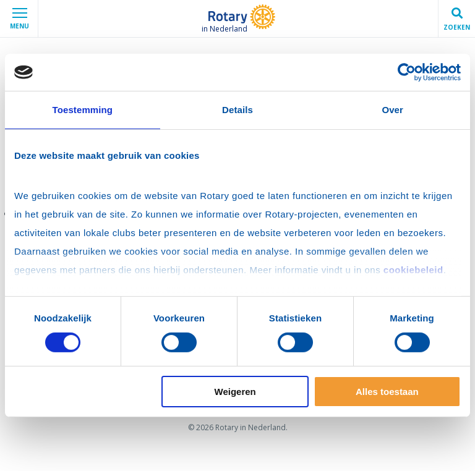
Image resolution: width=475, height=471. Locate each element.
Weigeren (235, 391)
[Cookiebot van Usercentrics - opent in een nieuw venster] (407, 72)
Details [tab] (237, 109)
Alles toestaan (387, 391)
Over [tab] (392, 109)
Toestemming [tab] (83, 109)
